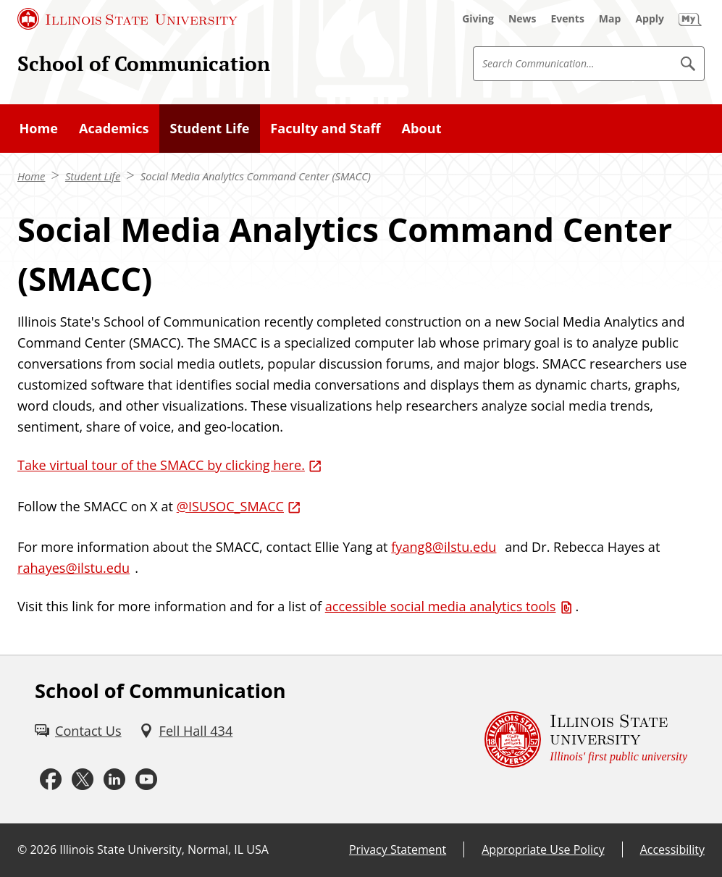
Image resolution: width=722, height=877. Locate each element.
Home (31, 176)
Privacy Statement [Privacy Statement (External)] (397, 849)
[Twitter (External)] (82, 780)
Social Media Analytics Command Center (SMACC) (255, 176)
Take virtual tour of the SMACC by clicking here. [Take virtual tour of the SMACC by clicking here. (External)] (161, 465)
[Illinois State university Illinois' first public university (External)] (585, 740)
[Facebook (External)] (51, 780)
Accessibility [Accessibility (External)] (672, 849)
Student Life (92, 176)
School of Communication (143, 63)
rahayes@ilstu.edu (73, 567)
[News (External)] (522, 19)
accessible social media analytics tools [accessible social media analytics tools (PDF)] (440, 606)
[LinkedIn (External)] (114, 780)
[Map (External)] (610, 19)
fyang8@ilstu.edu (443, 546)
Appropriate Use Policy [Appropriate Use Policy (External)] (543, 849)
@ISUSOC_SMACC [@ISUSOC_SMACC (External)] (230, 506)
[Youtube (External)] (146, 780)
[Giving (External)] (478, 19)
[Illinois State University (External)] (127, 19)
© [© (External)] (22, 849)
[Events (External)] (567, 19)
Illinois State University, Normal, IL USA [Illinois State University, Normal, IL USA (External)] (164, 849)
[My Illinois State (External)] (690, 19)
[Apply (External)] (649, 19)
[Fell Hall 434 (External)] (186, 731)
